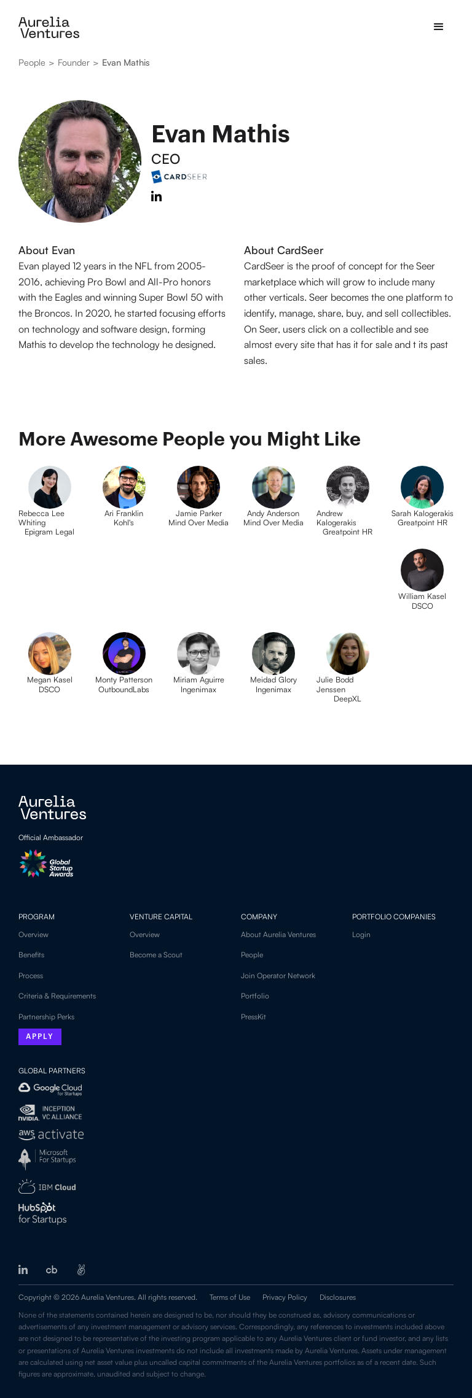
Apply (40, 1037)
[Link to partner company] (300, 249)
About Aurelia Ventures (278, 934)
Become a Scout (156, 954)
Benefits (31, 954)
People (252, 954)
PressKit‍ (253, 1016)
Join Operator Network (278, 975)
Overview (33, 934)
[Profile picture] (49, 512)
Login (361, 934)
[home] (48, 27)
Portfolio (255, 995)
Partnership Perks (46, 1016)
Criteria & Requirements (57, 995)
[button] (439, 27)
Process (30, 975)
